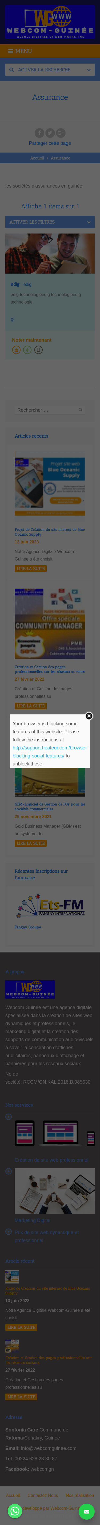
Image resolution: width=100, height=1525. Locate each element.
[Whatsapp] (15, 1511)
